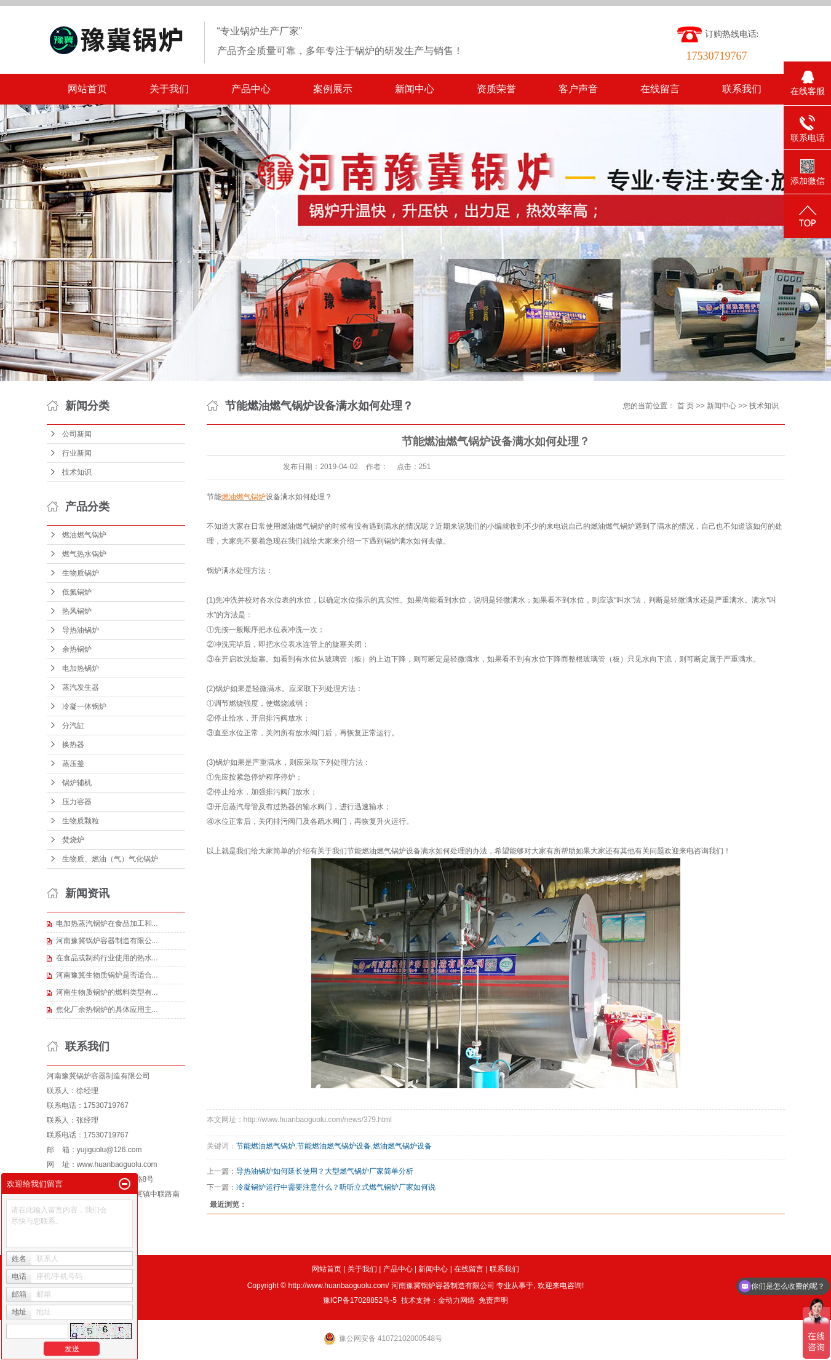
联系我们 (741, 89)
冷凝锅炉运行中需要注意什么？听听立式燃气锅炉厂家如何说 (335, 1187)
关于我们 (169, 89)
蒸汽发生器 (80, 687)
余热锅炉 (77, 649)
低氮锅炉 (77, 592)
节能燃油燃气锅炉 (265, 1146)
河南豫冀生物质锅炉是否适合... (107, 975)
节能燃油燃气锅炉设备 (334, 1146)
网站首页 (87, 89)
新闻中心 (414, 89)
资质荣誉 (496, 89)
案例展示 (332, 89)
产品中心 (251, 89)
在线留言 (660, 89)
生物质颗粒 (80, 820)
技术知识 (77, 472)
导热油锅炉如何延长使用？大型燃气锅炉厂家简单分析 (324, 1171)
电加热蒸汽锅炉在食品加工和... (107, 923)
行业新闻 (77, 453)
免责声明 (493, 1300)
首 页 (685, 405)
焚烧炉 (73, 840)
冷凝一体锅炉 (84, 706)
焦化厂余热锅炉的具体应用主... (107, 1009)
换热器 (73, 744)
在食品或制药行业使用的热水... (107, 958)
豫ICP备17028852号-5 (360, 1300)
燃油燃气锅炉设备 (402, 1146)
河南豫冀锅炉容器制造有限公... (107, 940)
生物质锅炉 (80, 573)
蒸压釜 (73, 763)
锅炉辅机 (77, 782)
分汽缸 (73, 725)
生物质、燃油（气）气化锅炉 (110, 859)
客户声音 (578, 89)
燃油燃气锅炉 (84, 535)
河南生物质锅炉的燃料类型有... (107, 992)
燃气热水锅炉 (84, 554)
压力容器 (77, 801)
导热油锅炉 (80, 630)
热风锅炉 (77, 611)
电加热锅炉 (80, 668)
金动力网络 (456, 1300)
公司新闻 (77, 434)
